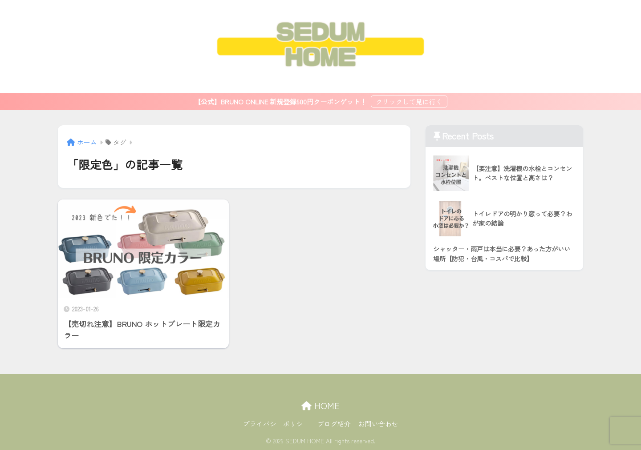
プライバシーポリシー (276, 423)
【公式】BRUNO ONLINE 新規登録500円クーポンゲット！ (281, 101)
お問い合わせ (378, 423)
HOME (320, 405)
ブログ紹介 (334, 423)
